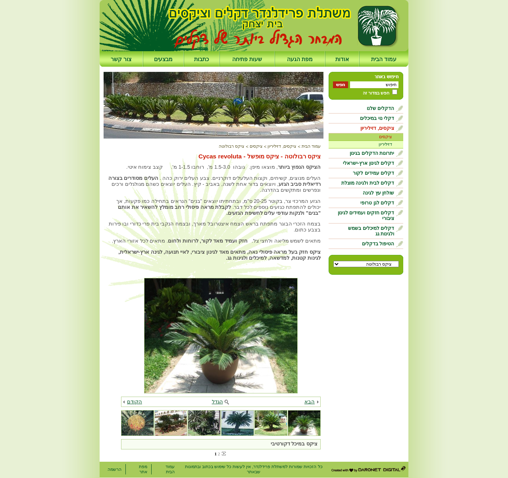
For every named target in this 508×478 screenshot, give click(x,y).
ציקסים (385, 136)
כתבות (201, 59)
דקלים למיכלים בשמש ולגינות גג (371, 231)
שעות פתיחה (247, 59)
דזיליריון (385, 144)
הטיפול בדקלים (378, 244)
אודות (342, 59)
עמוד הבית (383, 59)
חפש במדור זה (376, 93)
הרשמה (114, 469)
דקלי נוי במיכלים (377, 118)
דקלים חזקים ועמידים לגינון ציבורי (366, 215)
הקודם (134, 402)
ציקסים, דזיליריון (377, 128)
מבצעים (163, 59)
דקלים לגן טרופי (377, 203)
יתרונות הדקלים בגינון (372, 153)
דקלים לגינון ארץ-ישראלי (368, 163)
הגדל (217, 402)
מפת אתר (143, 469)
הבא (309, 402)
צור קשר (121, 59)
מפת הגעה (300, 59)
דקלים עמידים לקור (373, 173)
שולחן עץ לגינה (378, 193)
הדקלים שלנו (380, 108)
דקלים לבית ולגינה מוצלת (367, 183)
